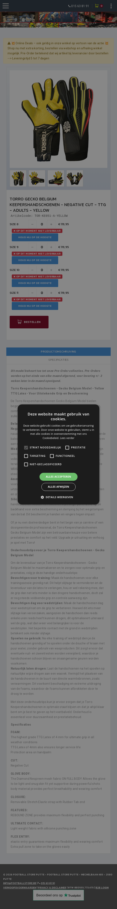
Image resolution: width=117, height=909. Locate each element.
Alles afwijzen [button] (58, 487)
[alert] (58, 454)
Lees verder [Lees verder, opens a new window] (67, 438)
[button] (58, 497)
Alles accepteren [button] (58, 476)
